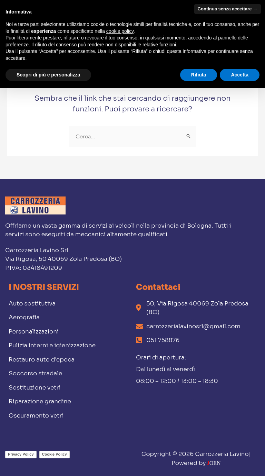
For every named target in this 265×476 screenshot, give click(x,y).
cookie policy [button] (120, 31)
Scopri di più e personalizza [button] (48, 74)
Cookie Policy (54, 454)
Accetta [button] (239, 74)
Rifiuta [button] (198, 74)
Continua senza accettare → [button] (227, 8)
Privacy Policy (21, 454)
